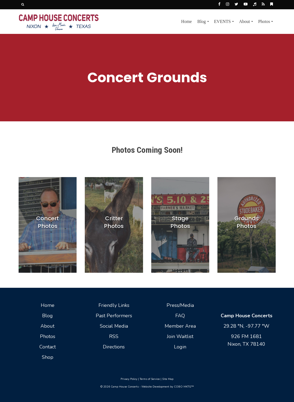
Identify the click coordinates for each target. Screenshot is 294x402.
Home (47, 305)
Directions (114, 347)
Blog (47, 315)
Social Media (114, 326)
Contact (47, 347)
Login (180, 347)
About (47, 326)
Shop (47, 357)
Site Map (167, 379)
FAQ (180, 315)
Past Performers (114, 315)
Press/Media (180, 305)
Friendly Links (113, 305)
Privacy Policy (129, 379)
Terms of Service (150, 379)
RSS (113, 336)
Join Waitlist (180, 336)
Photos (47, 336)
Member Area (180, 326)
